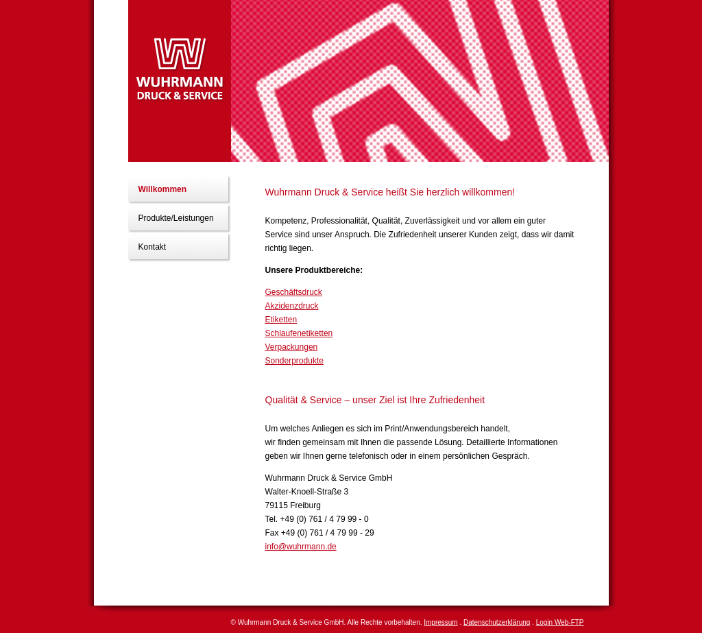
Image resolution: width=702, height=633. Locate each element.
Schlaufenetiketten (299, 333)
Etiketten (281, 319)
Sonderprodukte (294, 361)
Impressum (440, 622)
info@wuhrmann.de (301, 546)
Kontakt (152, 247)
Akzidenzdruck (292, 306)
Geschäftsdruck (293, 292)
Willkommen (162, 189)
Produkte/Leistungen (176, 218)
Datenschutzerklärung (496, 622)
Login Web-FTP (560, 622)
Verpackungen (291, 347)
